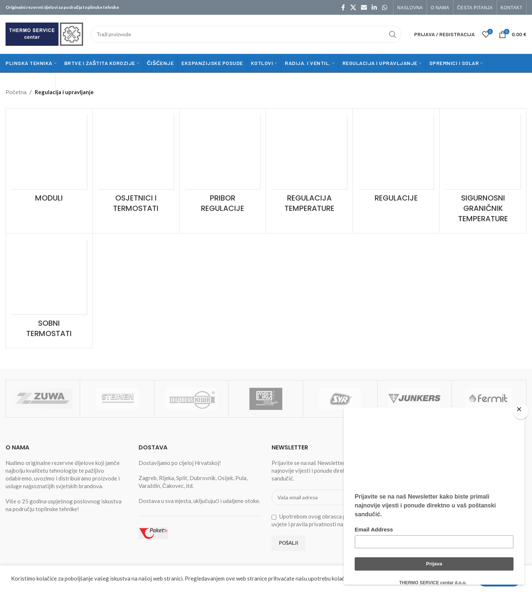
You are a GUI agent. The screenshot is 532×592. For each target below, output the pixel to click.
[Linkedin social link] (374, 7)
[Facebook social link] (343, 7)
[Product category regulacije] (396, 160)
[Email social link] (363, 7)
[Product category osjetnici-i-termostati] (136, 166)
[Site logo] (44, 33)
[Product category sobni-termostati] (49, 290)
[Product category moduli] (49, 160)
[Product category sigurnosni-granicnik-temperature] (483, 171)
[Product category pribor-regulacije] (222, 166)
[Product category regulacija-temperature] (309, 166)
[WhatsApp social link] (384, 7)
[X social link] (353, 7)
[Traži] (246, 34)
